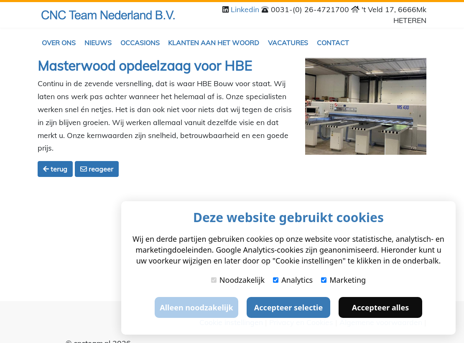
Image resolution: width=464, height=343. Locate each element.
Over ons (59, 42)
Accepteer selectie (288, 307)
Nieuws (98, 42)
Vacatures (288, 42)
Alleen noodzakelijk (196, 307)
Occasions (140, 42)
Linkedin (246, 9)
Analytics (293, 280)
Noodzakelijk (238, 280)
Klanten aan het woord (213, 42)
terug (55, 169)
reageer (96, 169)
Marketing (343, 280)
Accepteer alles (380, 307)
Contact (333, 42)
